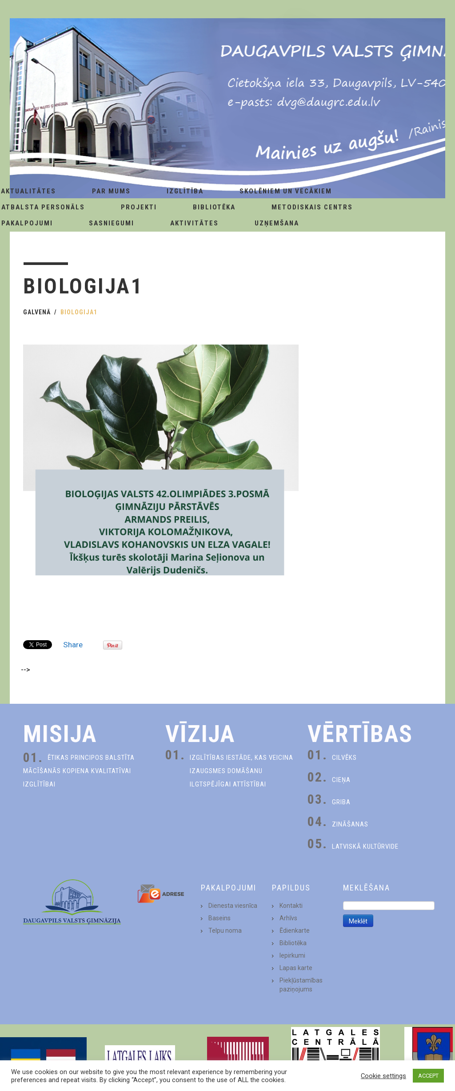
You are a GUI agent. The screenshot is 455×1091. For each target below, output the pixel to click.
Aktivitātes (194, 223)
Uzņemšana (277, 223)
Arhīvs (288, 918)
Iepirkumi (292, 955)
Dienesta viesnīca (232, 905)
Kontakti (291, 905)
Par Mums (111, 191)
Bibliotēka (214, 207)
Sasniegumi (111, 223)
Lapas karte (295, 967)
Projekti (139, 207)
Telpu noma (225, 930)
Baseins (219, 918)
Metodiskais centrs (312, 207)
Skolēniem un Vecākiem (285, 191)
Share (73, 644)
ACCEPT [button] (428, 1075)
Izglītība (185, 191)
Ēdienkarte (294, 930)
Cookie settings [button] (383, 1076)
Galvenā (37, 312)
